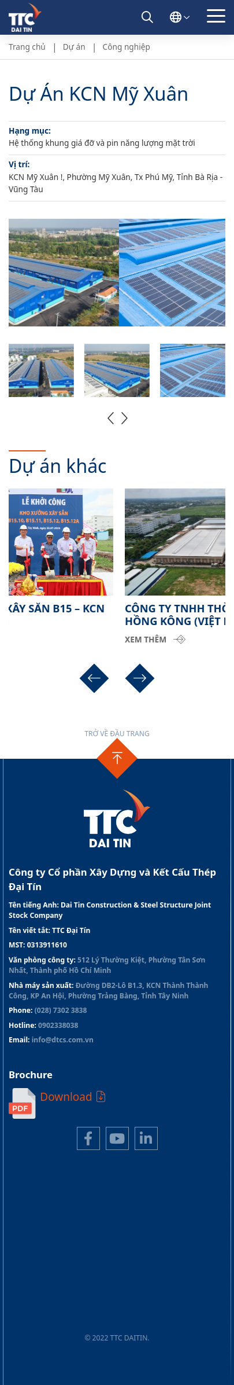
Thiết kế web (91, 1348)
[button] (111, 417)
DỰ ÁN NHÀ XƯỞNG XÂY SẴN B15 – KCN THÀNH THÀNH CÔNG (113, 615)
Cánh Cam (147, 1348)
